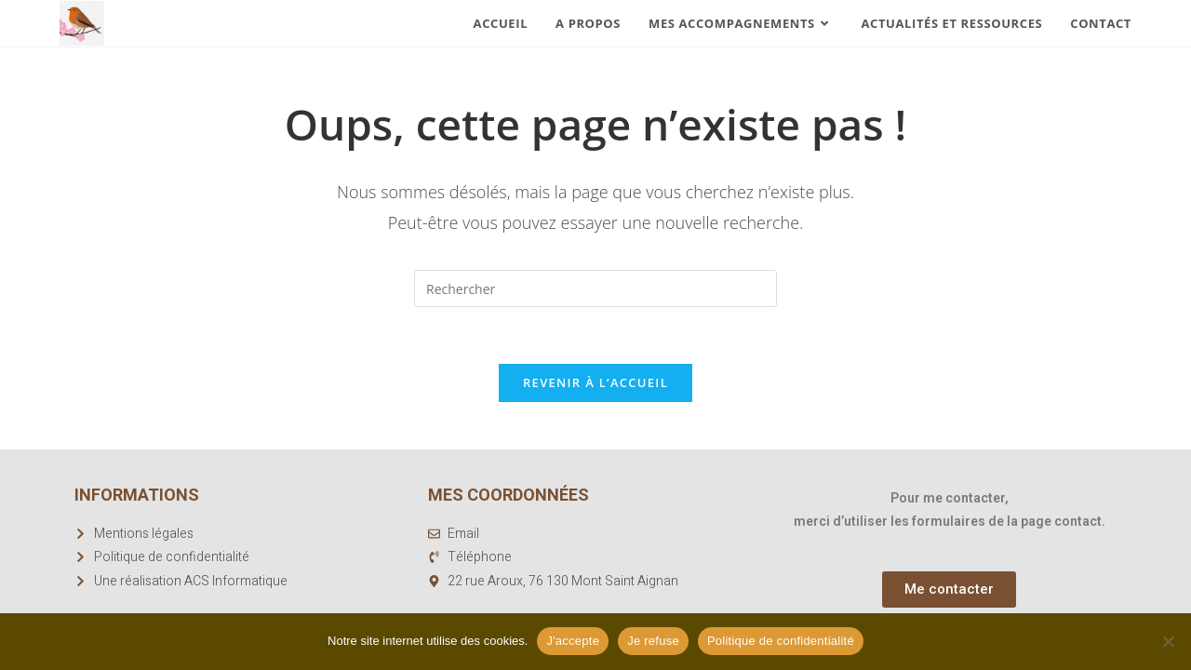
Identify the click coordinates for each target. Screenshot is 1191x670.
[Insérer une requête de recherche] (595, 288)
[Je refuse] (1167, 641)
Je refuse (653, 641)
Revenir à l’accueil (595, 382)
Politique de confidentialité (780, 641)
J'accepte (572, 641)
